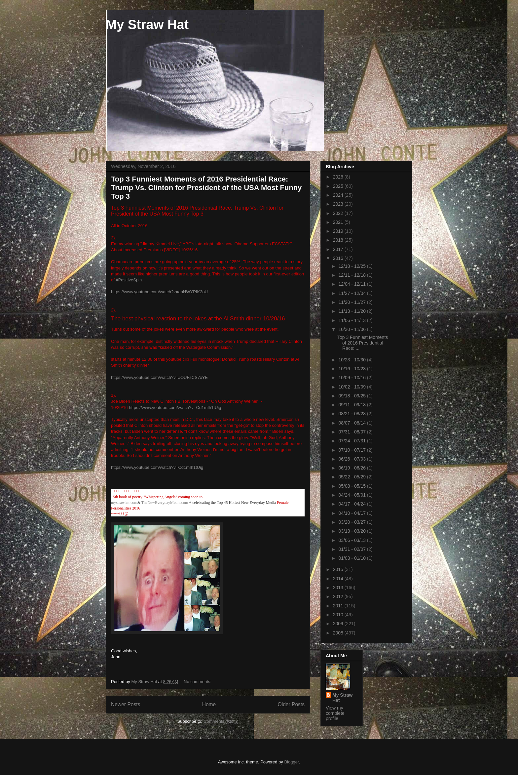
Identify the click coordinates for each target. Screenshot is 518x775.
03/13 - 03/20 (352, 531)
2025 (339, 186)
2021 (339, 222)
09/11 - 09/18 (352, 404)
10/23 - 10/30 (352, 359)
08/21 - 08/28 (352, 413)
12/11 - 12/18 (352, 275)
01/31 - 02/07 (352, 549)
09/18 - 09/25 (352, 395)
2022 (339, 213)
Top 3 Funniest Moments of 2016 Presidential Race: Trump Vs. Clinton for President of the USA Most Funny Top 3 (206, 187)
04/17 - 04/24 (352, 504)
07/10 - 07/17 (352, 450)
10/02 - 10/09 (352, 386)
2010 (339, 614)
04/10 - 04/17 (352, 513)
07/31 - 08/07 (352, 431)
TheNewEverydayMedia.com (164, 502)
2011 (339, 605)
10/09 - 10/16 (352, 377)
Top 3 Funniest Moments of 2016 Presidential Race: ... (362, 343)
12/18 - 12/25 (352, 266)
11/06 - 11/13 (352, 320)
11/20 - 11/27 (352, 302)
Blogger (291, 761)
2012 (339, 596)
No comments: (198, 681)
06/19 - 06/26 (352, 467)
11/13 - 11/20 (352, 311)
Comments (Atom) (221, 721)
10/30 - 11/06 (352, 329)
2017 (339, 249)
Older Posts (291, 704)
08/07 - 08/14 (352, 423)
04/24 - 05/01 (352, 495)
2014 (339, 578)
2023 (339, 204)
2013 (339, 587)
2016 (339, 258)
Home (209, 704)
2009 (339, 623)
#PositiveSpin (129, 279)
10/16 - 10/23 (352, 368)
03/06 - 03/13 (352, 540)
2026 (339, 177)
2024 (339, 195)
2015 (339, 569)
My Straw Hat (147, 24)
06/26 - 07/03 (352, 459)
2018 (339, 240)
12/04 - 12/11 (352, 284)
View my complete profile (335, 713)
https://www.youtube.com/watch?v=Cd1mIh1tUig (175, 407)
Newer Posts (125, 704)
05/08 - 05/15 (352, 486)
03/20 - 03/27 (352, 522)
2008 (339, 632)
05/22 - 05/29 (352, 476)
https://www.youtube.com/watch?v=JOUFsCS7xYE (159, 377)
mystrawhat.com (124, 502)
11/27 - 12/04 (352, 293)
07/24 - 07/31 (352, 440)
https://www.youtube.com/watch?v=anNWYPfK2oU (159, 291)
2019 (339, 231)
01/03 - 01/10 (352, 558)
